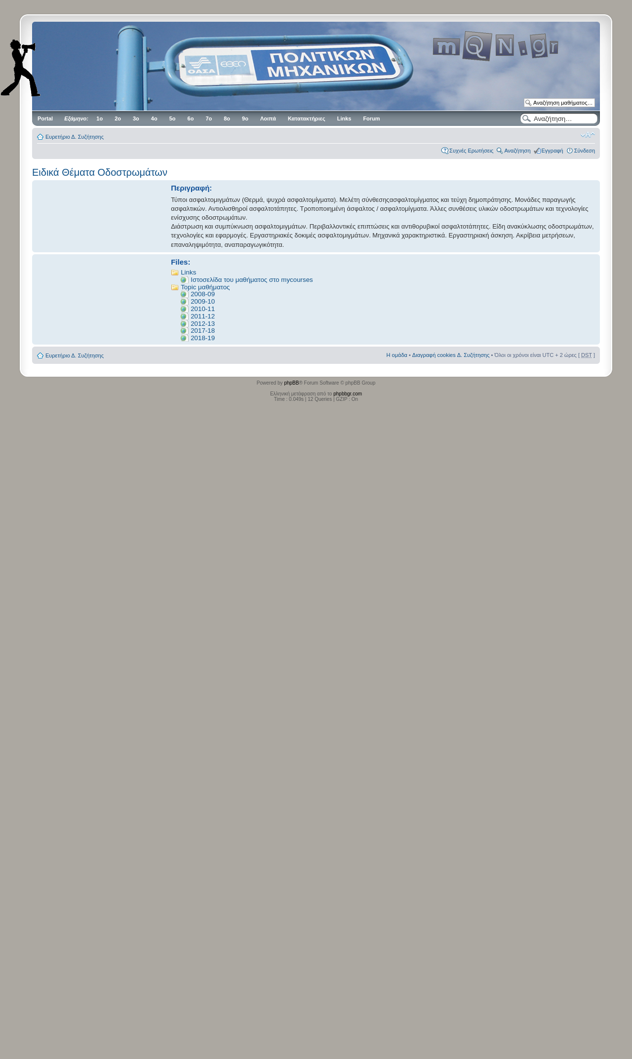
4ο (154, 118)
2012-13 (203, 323)
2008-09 (203, 294)
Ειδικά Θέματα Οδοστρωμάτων (99, 172)
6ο (191, 118)
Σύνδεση (584, 151)
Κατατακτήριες (306, 118)
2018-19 (203, 338)
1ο (99, 118)
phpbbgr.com (347, 393)
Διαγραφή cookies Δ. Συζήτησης (451, 355)
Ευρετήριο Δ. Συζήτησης (74, 137)
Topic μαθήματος (205, 287)
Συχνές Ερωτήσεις (471, 151)
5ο (172, 118)
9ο (245, 118)
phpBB (291, 383)
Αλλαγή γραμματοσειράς (588, 134)
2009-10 (203, 301)
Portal (45, 118)
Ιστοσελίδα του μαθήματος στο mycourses (252, 279)
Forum (371, 118)
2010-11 (203, 309)
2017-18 (203, 330)
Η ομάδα (397, 355)
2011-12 (203, 316)
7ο (208, 118)
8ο (227, 118)
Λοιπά (268, 118)
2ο (118, 118)
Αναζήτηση (517, 151)
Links (344, 118)
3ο (136, 118)
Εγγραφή (552, 151)
